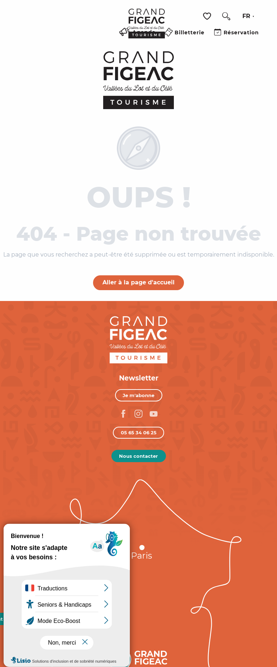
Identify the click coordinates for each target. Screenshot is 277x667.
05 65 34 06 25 (139, 432)
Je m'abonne (138, 395)
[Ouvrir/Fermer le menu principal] (114, 41)
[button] (226, 16)
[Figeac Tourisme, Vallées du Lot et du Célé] (138, 80)
